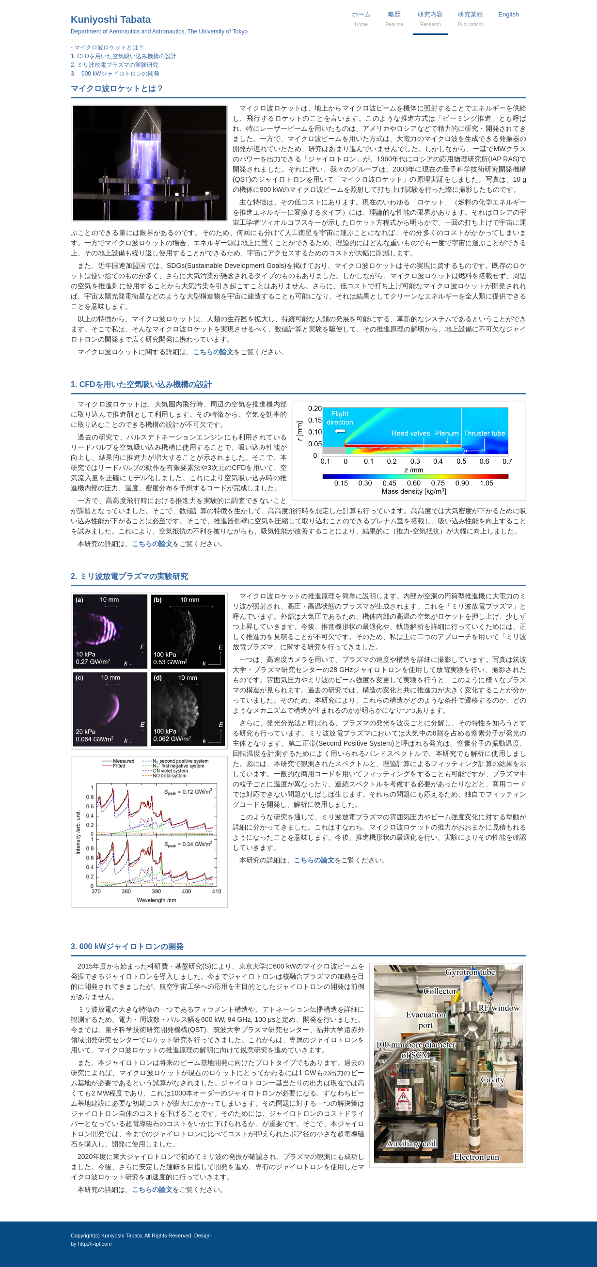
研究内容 (430, 19)
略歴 (394, 19)
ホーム (361, 19)
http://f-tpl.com (95, 1244)
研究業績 (470, 19)
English (508, 14)
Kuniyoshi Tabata (159, 24)
